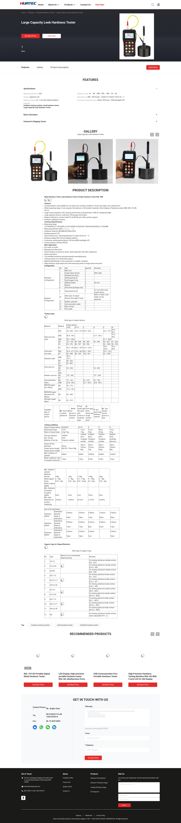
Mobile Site (88, 815)
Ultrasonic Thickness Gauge (99, 783)
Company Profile (68, 778)
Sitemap (78, 815)
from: (88, 733)
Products (31, 12)
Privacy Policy (101, 815)
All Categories (94, 792)
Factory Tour (67, 782)
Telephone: (90, 745)
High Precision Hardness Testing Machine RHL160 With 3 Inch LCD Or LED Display (142, 676)
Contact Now (93, 758)
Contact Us (66, 791)
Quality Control (67, 786)
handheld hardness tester (89, 625)
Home (23, 12)
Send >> (124, 805)
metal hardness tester (65, 625)
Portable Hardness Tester (45, 12)
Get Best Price (30, 36)
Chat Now (52, 36)
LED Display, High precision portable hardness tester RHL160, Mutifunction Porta (72, 676)
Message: (89, 706)
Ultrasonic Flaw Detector (98, 778)
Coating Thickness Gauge (98, 787)
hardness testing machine (40, 625)
